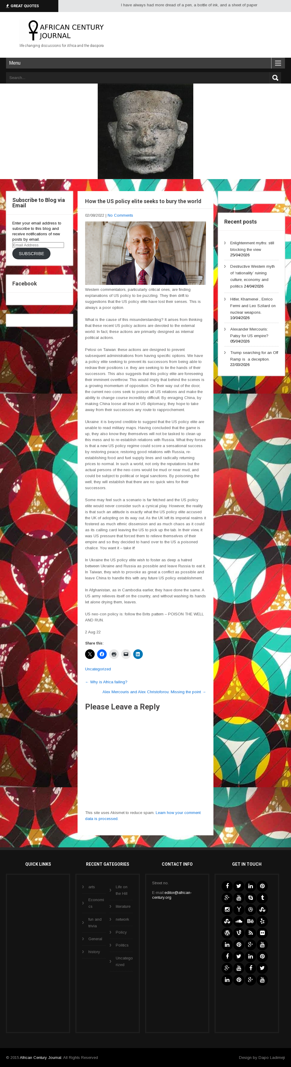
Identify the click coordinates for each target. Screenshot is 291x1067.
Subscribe (31, 253)
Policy (121, 932)
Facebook (24, 283)
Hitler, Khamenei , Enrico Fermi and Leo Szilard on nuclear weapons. (253, 306)
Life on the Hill (121, 890)
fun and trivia (95, 922)
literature (123, 906)
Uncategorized (98, 669)
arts (91, 887)
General (95, 939)
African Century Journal (40, 1057)
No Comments (120, 215)
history (94, 952)
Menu (14, 63)
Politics (122, 945)
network (122, 919)
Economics (96, 903)
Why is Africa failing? (106, 682)
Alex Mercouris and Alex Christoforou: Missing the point (154, 692)
